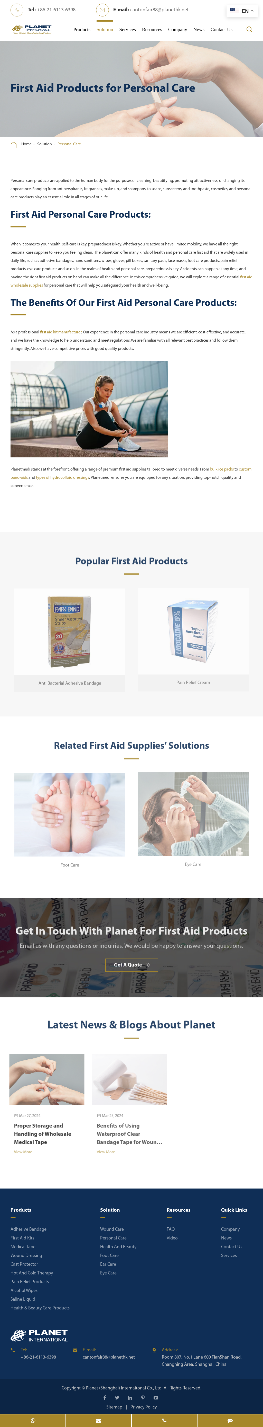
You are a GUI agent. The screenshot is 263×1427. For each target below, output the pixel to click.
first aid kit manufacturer (60, 332)
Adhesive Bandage (28, 1229)
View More (20, 1152)
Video (172, 1238)
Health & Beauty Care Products (40, 1308)
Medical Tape (23, 1247)
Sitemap (114, 1407)
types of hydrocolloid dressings (62, 478)
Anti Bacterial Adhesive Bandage (70, 680)
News (198, 29)
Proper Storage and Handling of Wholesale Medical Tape (39, 1134)
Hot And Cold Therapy (32, 1273)
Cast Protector (24, 1264)
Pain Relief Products (30, 1282)
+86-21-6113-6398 (56, 10)
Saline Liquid (23, 1299)
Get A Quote (132, 965)
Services (127, 29)
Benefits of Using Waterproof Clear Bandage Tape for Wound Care (125, 1135)
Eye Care (193, 861)
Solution (105, 29)
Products (82, 29)
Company (177, 29)
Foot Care (70, 862)
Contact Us (221, 29)
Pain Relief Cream (193, 679)
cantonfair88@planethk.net (159, 10)
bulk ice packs (221, 469)
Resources (152, 29)
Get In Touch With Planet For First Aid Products (131, 934)
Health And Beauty (118, 1247)
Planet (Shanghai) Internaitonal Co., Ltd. (125, 1388)
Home (26, 144)
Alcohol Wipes (24, 1290)
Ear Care (108, 1264)
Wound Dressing (26, 1255)
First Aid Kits (22, 1238)
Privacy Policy (143, 1407)
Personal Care (69, 144)
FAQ (171, 1229)
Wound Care (112, 1229)
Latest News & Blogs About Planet (131, 1028)
